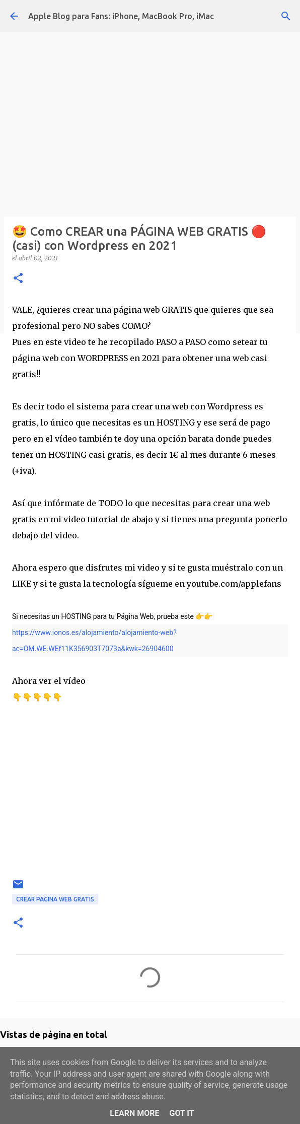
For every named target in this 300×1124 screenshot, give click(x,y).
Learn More (134, 1113)
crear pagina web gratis (55, 899)
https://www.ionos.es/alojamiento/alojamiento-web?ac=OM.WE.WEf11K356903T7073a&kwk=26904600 (94, 640)
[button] (18, 279)
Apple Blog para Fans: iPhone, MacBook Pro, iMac (121, 16)
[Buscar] (286, 16)
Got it (181, 1113)
